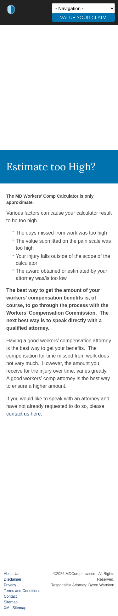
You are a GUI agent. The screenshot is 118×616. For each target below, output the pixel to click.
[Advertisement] (59, 87)
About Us (11, 574)
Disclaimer (12, 579)
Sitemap (11, 602)
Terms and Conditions (22, 591)
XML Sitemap (15, 608)
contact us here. (24, 413)
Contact (10, 596)
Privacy (10, 585)
